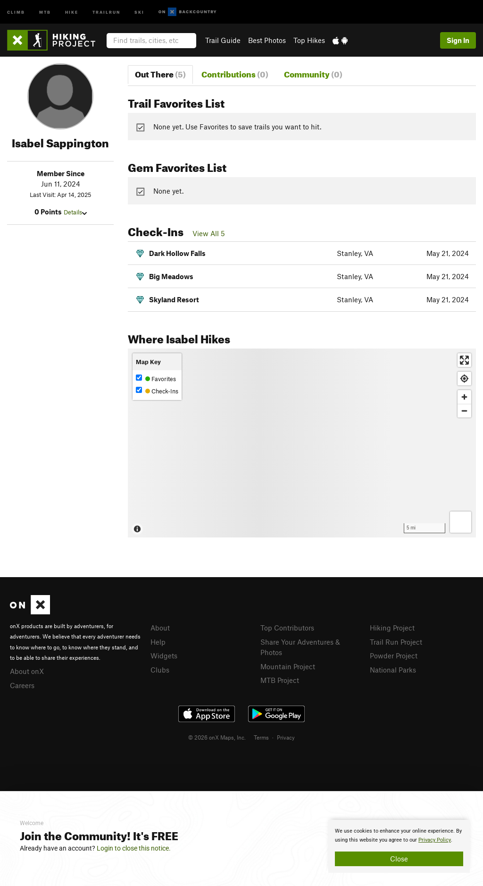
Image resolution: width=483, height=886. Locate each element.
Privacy (286, 737)
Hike (71, 12)
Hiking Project (392, 627)
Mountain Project (287, 666)
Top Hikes (309, 40)
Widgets (163, 655)
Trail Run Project (396, 642)
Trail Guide (223, 40)
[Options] (460, 522)
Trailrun (106, 12)
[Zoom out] (464, 410)
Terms (261, 737)
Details (75, 212)
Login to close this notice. (134, 848)
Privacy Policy (434, 840)
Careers (22, 685)
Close (399, 858)
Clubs (159, 669)
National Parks (393, 669)
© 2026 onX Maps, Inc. (217, 737)
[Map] (302, 443)
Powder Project (393, 655)
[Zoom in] (464, 397)
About (160, 627)
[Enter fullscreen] (464, 360)
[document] (399, 846)
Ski (139, 12)
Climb (16, 12)
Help (158, 642)
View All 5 (208, 233)
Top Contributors (287, 627)
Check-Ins (157, 391)
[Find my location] (464, 378)
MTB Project (279, 680)
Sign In (458, 40)
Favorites (156, 379)
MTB (45, 12)
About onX (27, 671)
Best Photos (267, 40)
